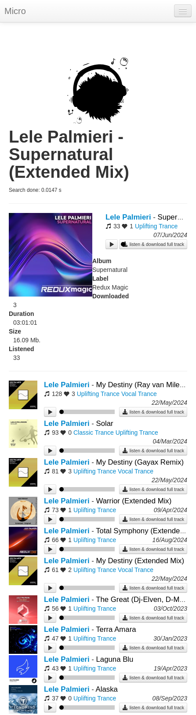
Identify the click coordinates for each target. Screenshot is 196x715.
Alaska (107, 689)
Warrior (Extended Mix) (133, 501)
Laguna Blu (114, 659)
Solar (104, 423)
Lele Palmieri (128, 217)
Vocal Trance (139, 393)
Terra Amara (116, 629)
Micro (15, 11)
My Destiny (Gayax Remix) (140, 462)
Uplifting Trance (156, 226)
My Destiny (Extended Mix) (140, 561)
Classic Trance (93, 432)
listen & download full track (153, 244)
